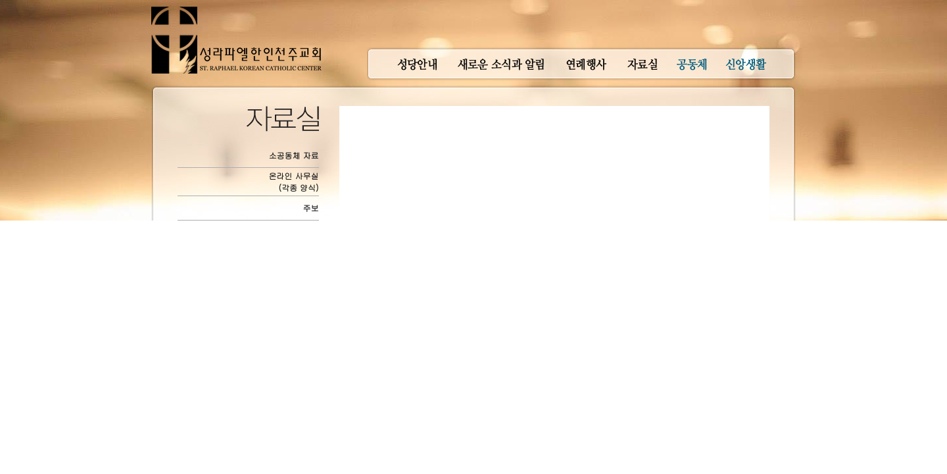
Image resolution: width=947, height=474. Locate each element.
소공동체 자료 (294, 155)
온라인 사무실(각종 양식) (294, 181)
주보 (311, 207)
